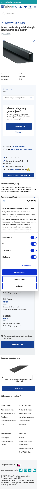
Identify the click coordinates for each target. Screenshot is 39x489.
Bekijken (19, 389)
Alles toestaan (19, 272)
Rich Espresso (8, 299)
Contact (3, 445)
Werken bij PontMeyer (26, 448)
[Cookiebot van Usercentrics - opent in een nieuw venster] (28, 201)
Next (35, 377)
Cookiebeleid (5, 480)
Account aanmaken (7, 410)
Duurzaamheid (23, 445)
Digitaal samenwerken (8, 421)
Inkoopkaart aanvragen (26, 417)
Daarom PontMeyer (25, 441)
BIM (2, 424)
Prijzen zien (17, 344)
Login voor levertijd (18, 146)
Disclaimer (12, 485)
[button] (34, 7)
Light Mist (6, 316)
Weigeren (19, 286)
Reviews (21, 438)
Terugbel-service (24, 421)
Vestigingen (5, 438)
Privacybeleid (16, 483)
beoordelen (15, 170)
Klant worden (19, 126)
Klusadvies (22, 424)
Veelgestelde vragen (25, 410)
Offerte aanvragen (25, 413)
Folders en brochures (8, 413)
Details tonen (27, 266)
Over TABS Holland (25, 452)
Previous (2, 377)
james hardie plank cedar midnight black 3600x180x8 (18, 380)
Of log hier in (19, 132)
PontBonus (4, 417)
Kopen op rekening (18, 480)
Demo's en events (7, 441)
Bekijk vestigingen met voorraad (21, 149)
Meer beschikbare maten (19, 175)
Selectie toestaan (19, 279)
